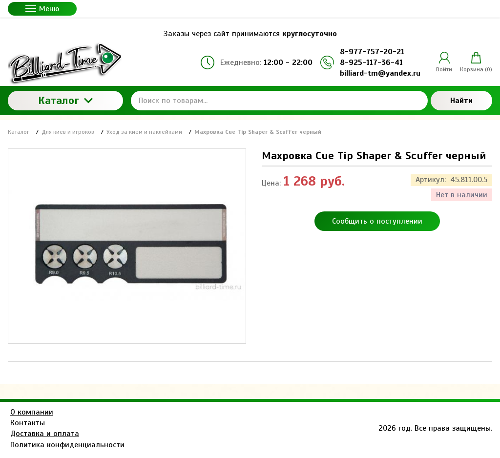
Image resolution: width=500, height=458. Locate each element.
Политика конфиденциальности (67, 445)
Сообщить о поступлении (377, 221)
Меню (42, 9)
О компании (31, 412)
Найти (461, 100)
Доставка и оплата (44, 433)
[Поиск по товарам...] (279, 100)
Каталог (65, 100)
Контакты (27, 423)
